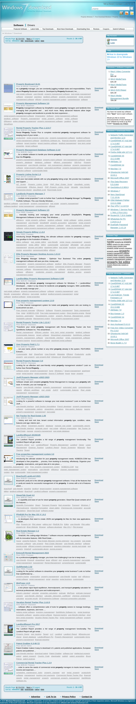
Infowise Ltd (56, 357)
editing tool (47, 524)
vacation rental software (42, 615)
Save (97, 90)
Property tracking (23, 341)
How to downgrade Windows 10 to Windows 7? (119, 57)
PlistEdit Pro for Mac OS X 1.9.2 (31, 514)
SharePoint (38, 354)
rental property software (52, 119)
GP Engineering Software (49, 599)
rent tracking (36, 634)
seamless (38, 97)
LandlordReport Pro (45, 637)
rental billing (34, 245)
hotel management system (37, 472)
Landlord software (41, 491)
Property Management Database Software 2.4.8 (38, 150)
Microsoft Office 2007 (119, 178)
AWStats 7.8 (115, 161)
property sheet (112, 255)
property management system (54, 99)
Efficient (69, 354)
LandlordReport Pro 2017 (28, 624)
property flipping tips (114, 265)
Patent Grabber (55, 653)
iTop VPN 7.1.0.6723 (119, 206)
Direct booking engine (75, 313)
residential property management (50, 272)
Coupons (106, 29)
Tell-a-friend (108, 4)
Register (113, 40)
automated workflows (52, 168)
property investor (112, 257)
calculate (35, 593)
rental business (66, 579)
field (30, 354)
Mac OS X (67, 527)
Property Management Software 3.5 (32, 210)
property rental (112, 248)
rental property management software (19, 116)
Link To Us (128, 4)
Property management (30, 119)
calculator (20, 599)
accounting (27, 250)
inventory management (45, 612)
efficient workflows (31, 390)
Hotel (23, 313)
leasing (19, 387)
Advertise (35, 697)
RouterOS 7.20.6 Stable (121, 215)
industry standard (23, 593)
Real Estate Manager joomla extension (53, 541)
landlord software (50, 97)
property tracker (22, 577)
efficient (38, 99)
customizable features (69, 390)
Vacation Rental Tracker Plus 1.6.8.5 (33, 602)
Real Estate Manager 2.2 (27, 531)
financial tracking (60, 615)
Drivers (31, 25)
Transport (75, 505)
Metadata (61, 354)
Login (112, 43)
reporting (27, 489)
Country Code (44, 656)
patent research (29, 656)
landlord (58, 264)
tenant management (73, 371)
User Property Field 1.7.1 (28, 344)
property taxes (112, 246)
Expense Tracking (36, 448)
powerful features (29, 541)
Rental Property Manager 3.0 (29, 361)
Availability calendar (24, 319)
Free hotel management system (53, 313)
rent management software (74, 160)
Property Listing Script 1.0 (28, 174)
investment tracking (36, 426)
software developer (54, 527)
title (22, 41)
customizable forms (82, 637)
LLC (32, 445)
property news (122, 246)
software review (22, 371)
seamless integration (62, 546)
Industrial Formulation (39, 508)
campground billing (40, 250)
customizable (53, 245)
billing (43, 245)
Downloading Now (83, 29)
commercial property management (69, 267)
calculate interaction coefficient (58, 596)
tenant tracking (30, 143)
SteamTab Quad (33, 511)
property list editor (118, 262)
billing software (22, 242)
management (33, 393)
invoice (19, 250)
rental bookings (84, 612)
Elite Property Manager (72, 264)
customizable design (40, 549)
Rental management (24, 332)
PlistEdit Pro (58, 524)
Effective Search (36, 187)
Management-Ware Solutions (45, 269)
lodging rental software (25, 612)
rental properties (33, 297)
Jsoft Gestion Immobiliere (45, 406)
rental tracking (27, 373)
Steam (37, 505)
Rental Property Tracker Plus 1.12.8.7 (33, 128)
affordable (74, 245)
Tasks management (82, 310)
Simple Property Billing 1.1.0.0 (30, 232)
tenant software (31, 146)
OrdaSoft (27, 549)
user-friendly (24, 204)
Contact (118, 4)
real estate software (12, 291)
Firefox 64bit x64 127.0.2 (121, 152)
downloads (29, 41)
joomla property (56, 549)
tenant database (29, 637)
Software (18, 25)
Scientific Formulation (25, 505)
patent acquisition (77, 656)
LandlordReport (42, 445)
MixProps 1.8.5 (23, 583)
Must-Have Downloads (65, 29)
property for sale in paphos (121, 244)
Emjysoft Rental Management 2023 (32, 553)
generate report (41, 428)
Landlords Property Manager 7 (30, 194)
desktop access (74, 272)
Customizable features (25, 335)
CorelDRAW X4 (117, 165)
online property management (24, 121)
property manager (52, 673)
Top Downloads (47, 29)
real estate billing (38, 242)
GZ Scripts (21, 184)
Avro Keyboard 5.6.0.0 (120, 324)
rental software (71, 119)
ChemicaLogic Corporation (71, 508)
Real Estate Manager (54, 544)
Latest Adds (34, 29)
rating (37, 41)
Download (99, 88)
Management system (41, 319)
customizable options (33, 409)
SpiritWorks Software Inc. (50, 141)
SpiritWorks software (81, 335)
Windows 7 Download (13, 33)
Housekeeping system (44, 316)
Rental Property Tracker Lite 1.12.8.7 (33, 322)
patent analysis (29, 659)
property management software (57, 94)
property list (21, 527)
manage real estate (63, 426)
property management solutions (41, 267)
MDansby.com (84, 634)
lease (73, 373)
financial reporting (69, 141)
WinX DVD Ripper (118, 90)
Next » (29, 39)
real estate (54, 204)
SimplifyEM (44, 223)
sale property (37, 544)
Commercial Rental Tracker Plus (69, 675)
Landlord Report (52, 448)
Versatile (74, 187)
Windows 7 (59, 371)
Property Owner (22, 445)
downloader (55, 656)
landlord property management (60, 294)
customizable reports (81, 426)
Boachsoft (28, 491)
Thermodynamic (22, 508)
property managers (125, 248)
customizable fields (39, 171)
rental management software (66, 116)
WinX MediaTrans (118, 79)
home (51, 371)
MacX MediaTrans (118, 85)
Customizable (21, 187)
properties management (13, 467)
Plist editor (85, 524)
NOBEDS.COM (33, 313)
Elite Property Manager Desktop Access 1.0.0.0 (38, 254)
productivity (20, 138)
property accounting (58, 223)
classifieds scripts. (82, 184)
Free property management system (65, 319)
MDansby (81, 448)
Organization (40, 116)
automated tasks (70, 387)
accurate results (31, 599)
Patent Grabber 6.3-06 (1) (28, 643)
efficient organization (63, 162)
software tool (68, 653)
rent (60, 560)
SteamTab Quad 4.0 (25, 495)
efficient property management (40, 546)
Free (18, 313)
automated (64, 245)
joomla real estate (79, 546)
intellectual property (82, 653)
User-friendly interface (54, 338)
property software (124, 255)
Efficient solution (42, 332)
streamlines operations (54, 409)
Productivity (79, 354)
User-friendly (85, 187)
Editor (66, 524)
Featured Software (20, 29)
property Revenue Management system (73, 316)
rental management (26, 206)
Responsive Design (24, 190)
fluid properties (64, 505)
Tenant (75, 121)
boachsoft (8, 489)
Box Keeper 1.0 (117, 314)
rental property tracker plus (37, 138)
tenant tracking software (47, 143)
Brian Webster (32, 527)
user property (29, 357)
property (80, 373)
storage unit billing (35, 247)
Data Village (21, 426)
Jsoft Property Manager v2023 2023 (32, 377)
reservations (33, 470)
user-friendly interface (37, 165)
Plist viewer (36, 524)
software (84, 99)
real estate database (61, 431)
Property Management (59, 445)
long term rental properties (62, 332)
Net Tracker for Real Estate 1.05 (31, 416)
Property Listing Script (38, 184)
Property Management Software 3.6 (32, 103)
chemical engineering (81, 596)
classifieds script (39, 190)
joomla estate (21, 546)
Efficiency (8, 121)
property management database (29, 160)
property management (68, 97)
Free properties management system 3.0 (35, 454)
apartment (86, 371)
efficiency (20, 220)
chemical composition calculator (73, 599)
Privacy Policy (69, 697)
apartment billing (51, 247)
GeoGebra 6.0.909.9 (119, 187)
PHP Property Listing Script (57, 187)
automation (72, 223)
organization (60, 228)
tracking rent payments (45, 675)
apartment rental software (61, 341)
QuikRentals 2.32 (24, 567)
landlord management (67, 143)
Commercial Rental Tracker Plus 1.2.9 (34, 663)
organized (29, 97)
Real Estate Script (54, 190)
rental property (73, 673)
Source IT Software (56, 373)
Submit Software (119, 29)
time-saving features (73, 409)
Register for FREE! (120, 124)
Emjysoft (30, 560)
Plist (18, 524)
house (67, 373)
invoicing (72, 247)
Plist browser (78, 527)
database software (43, 162)
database (49, 426)
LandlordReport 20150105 (28, 435)
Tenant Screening (68, 448)
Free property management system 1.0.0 (35, 301)
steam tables (54, 508)
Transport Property (49, 505)
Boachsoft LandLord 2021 (28, 476)
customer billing (83, 247)
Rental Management (53, 563)
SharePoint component (71, 357)
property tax (119, 242)
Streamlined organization (61, 335)
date (42, 41)
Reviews (96, 29)
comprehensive (74, 99)
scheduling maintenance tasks (29, 673)
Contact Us (87, 697)
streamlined (40, 560)
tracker (74, 577)
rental (18, 373)
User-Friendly (50, 354)
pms (26, 467)
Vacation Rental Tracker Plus (46, 618)
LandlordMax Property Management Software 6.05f (40, 279)
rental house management (71, 242)
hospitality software (24, 615)
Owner (81, 445)
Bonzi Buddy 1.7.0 (118, 343)
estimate (62, 593)
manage (30, 431)
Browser (42, 527)
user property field (43, 357)
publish (65, 656)
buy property (76, 541)
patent (18, 656)
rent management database (59, 165)
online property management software (39, 228)
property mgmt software (52, 160)
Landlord (67, 121)
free (12, 472)
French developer (64, 406)
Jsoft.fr (55, 390)
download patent (41, 653)
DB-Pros (77, 162)
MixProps (71, 593)
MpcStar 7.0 (115, 169)
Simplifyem (8, 124)
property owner (113, 251)
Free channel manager (25, 310)
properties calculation (49, 593)
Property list (26, 524)
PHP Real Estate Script (61, 184)
